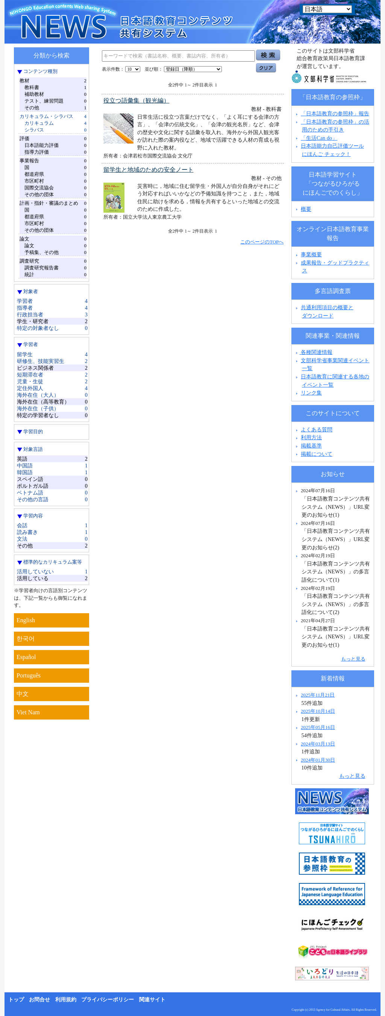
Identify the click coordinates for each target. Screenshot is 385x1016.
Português (29, 675)
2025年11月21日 (318, 695)
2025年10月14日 (318, 711)
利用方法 (311, 437)
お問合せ (39, 999)
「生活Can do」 (319, 138)
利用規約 (65, 999)
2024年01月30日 (318, 760)
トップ (16, 999)
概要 (306, 209)
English (26, 620)
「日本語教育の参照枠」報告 (335, 113)
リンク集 (311, 393)
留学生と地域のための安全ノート (148, 169)
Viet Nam (28, 712)
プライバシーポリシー (107, 999)
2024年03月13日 (318, 744)
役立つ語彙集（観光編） (136, 100)
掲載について (316, 454)
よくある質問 (316, 429)
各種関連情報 (313, 352)
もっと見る (353, 659)
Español (26, 657)
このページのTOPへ (261, 242)
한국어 (26, 638)
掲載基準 (311, 446)
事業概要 (311, 254)
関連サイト (152, 999)
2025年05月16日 (318, 727)
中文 (23, 694)
